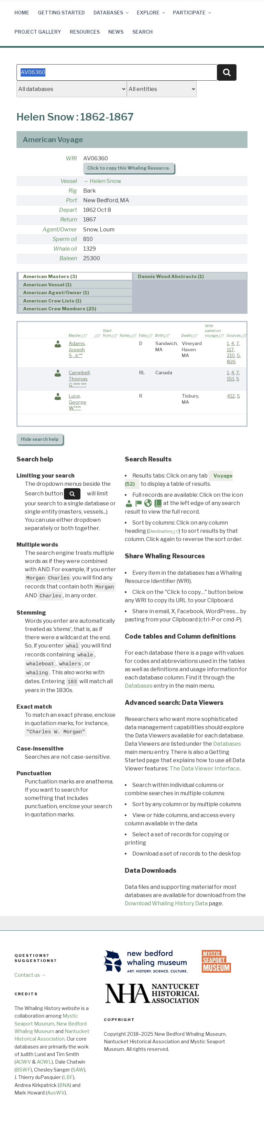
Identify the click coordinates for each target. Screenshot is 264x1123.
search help (39, 439)
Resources (85, 32)
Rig (72, 190)
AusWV (56, 1093)
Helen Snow (105, 181)
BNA (64, 1085)
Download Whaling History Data (166, 903)
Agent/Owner (60, 229)
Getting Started (61, 12)
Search (142, 32)
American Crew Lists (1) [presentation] (52, 300)
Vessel (68, 181)
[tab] (75, 276)
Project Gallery (37, 32)
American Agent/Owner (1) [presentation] (56, 292)
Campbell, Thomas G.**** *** (80, 378)
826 (231, 361)
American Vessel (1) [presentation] (47, 284)
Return (68, 219)
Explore (151, 12)
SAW (78, 1070)
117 (230, 349)
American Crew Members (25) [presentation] (59, 308)
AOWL (44, 1062)
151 (230, 378)
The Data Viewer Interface (204, 768)
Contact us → (30, 975)
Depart (68, 210)
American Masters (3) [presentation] (50, 276)
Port (71, 200)
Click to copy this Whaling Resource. (128, 168)
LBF (68, 1077)
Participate (192, 12)
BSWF (23, 1070)
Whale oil (65, 248)
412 (231, 396)
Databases (112, 12)
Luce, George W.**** (77, 402)
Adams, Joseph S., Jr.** (77, 349)
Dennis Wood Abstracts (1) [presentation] (171, 276)
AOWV (23, 1062)
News (115, 32)
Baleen (68, 258)
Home (21, 12)
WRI (71, 158)
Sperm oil (65, 239)
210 (231, 355)
